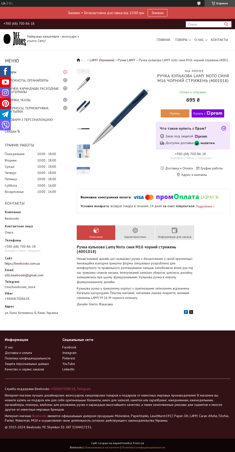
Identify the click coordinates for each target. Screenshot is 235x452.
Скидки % (12, 131)
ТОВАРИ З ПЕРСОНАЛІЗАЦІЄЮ (30, 119)
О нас (199, 40)
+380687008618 (63, 389)
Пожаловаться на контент (102, 447)
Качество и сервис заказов (24, 369)
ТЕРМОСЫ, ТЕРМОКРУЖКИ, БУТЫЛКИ (28, 110)
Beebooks (39, 416)
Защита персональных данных (27, 364)
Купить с (208, 113)
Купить (175, 113)
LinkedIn (68, 369)
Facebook (69, 347)
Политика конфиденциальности (28, 358)
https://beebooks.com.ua (22, 263)
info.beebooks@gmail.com (24, 275)
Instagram (69, 353)
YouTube (68, 364)
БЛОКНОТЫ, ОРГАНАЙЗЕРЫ (28, 80)
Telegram (84, 389)
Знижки (158, 12)
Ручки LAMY (126, 60)
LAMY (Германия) (102, 60)
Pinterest (68, 358)
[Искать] (226, 24)
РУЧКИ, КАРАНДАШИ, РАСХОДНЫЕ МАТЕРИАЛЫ (33, 90)
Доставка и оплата (18, 353)
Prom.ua (138, 443)
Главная (163, 40)
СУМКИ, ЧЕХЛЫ (19, 100)
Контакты (219, 40)
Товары (181, 40)
